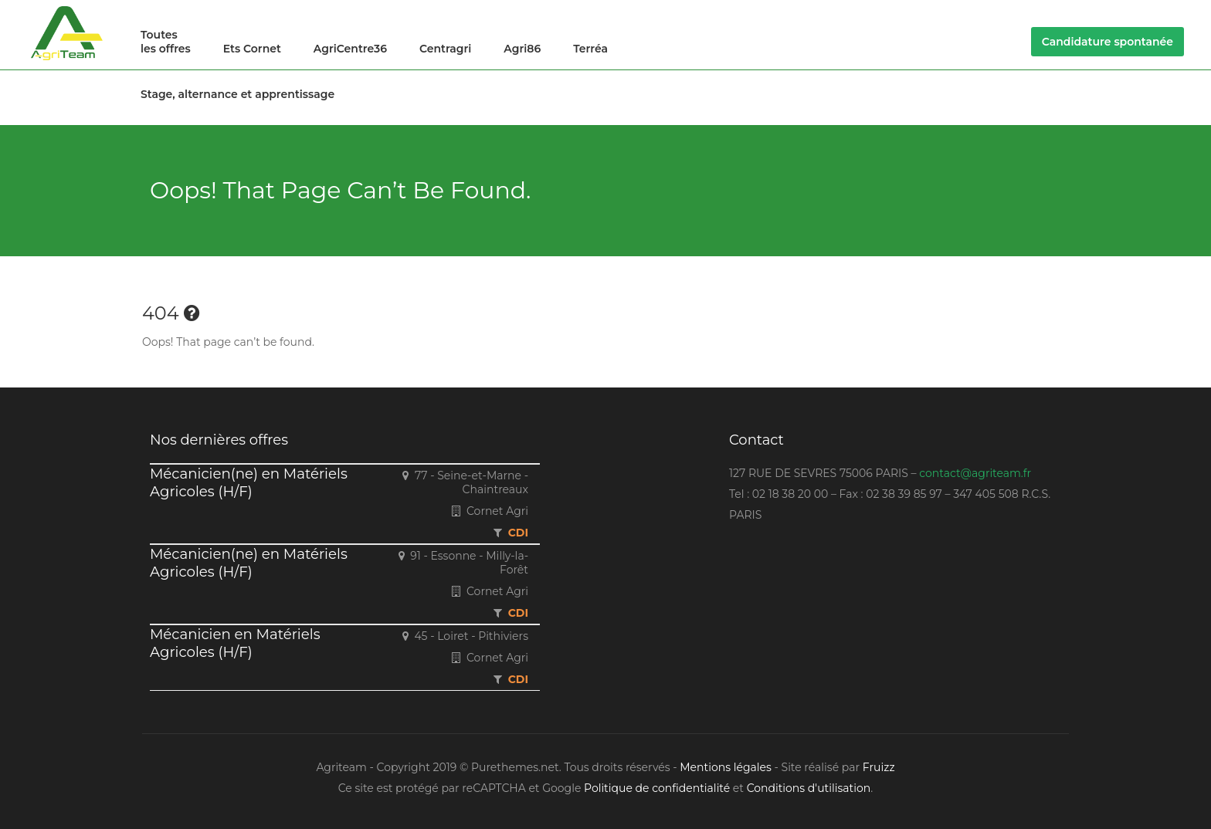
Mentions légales (726, 767)
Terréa (590, 49)
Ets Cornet (252, 49)
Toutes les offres (166, 42)
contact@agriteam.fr (975, 473)
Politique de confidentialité (657, 788)
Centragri (445, 49)
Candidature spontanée (1107, 42)
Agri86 (522, 49)
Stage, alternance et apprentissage (237, 94)
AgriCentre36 (350, 49)
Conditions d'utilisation (809, 788)
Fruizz (879, 767)
